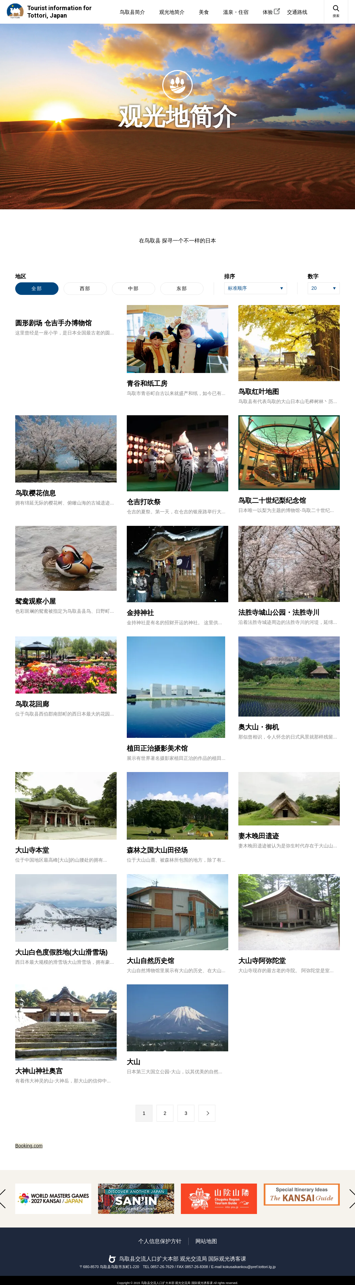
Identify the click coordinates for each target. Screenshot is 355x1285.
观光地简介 (172, 12)
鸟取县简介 (132, 12)
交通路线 (297, 12)
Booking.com (29, 1145)
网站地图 (206, 1241)
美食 (204, 12)
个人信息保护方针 (160, 1241)
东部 (181, 288)
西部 (85, 288)
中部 (133, 288)
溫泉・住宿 (236, 12)
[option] (53, 1199)
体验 (268, 12)
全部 (36, 288)
